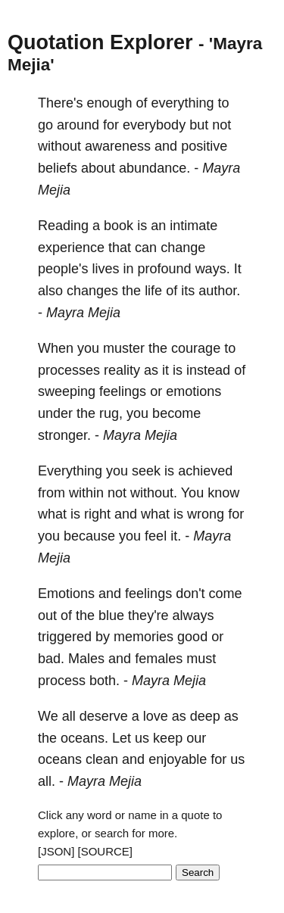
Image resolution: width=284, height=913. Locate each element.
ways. (212, 268)
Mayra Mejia (83, 312)
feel (156, 536)
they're (148, 615)
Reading (63, 225)
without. (153, 492)
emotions (193, 391)
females (159, 658)
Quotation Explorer (100, 42)
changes (92, 290)
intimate (193, 225)
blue (111, 615)
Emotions (66, 593)
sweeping (66, 391)
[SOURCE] (105, 851)
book (118, 225)
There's (60, 103)
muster (124, 348)
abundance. (154, 168)
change (183, 247)
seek (146, 470)
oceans (60, 759)
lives (106, 268)
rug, (111, 413)
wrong (205, 514)
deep (205, 716)
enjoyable (177, 759)
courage (195, 348)
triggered (65, 636)
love (155, 716)
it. (175, 536)
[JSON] (56, 851)
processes (69, 370)
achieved (205, 470)
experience (71, 247)
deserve (104, 716)
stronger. (64, 435)
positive (204, 146)
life (153, 290)
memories (143, 636)
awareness (118, 146)
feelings (122, 391)
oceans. (84, 738)
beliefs (57, 168)
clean (102, 759)
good (192, 636)
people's (63, 268)
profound (165, 268)
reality (122, 370)
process (62, 680)
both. (104, 680)
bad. (51, 658)
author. (219, 290)
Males (86, 658)
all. (46, 781)
